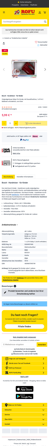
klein (26, 250)
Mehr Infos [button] (16, 153)
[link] (39, 12)
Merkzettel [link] (42, 45)
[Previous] (3, 69)
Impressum (12, 440)
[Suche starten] (45, 21)
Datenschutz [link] (21, 440)
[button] (15, 286)
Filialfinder (33, 5)
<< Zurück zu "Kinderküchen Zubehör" (15, 38)
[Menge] (10, 123)
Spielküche (15, 195)
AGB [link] (28, 440)
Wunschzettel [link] (41, 42)
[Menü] (7, 12)
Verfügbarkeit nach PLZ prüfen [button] (24, 166)
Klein (26, 258)
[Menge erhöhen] (16, 123)
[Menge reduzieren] (4, 123)
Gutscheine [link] (24, 5)
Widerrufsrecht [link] (36, 440)
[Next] (45, 69)
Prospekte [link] (15, 5)
